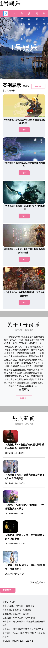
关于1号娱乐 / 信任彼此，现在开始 (18, 606)
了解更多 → (24, 398)
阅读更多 (38, 86)
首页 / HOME (9, 602)
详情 (24, 130)
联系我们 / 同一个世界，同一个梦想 (19, 618)
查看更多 (24, 389)
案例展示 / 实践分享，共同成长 (17, 614)
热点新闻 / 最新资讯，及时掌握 (17, 610)
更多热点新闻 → (37, 582)
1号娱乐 (10, 3)
